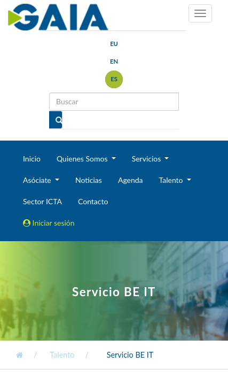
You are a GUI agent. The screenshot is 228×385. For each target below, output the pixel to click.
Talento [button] (172, 179)
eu (114, 43)
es (114, 78)
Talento (62, 354)
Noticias (88, 179)
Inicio (32, 158)
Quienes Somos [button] (83, 158)
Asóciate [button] (38, 179)
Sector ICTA (42, 201)
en (114, 61)
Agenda (130, 179)
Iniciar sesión (49, 222)
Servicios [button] (147, 158)
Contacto (93, 201)
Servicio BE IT (130, 354)
